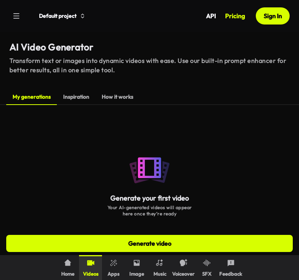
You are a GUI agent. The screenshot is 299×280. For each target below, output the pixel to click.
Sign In (273, 16)
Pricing (235, 16)
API (211, 16)
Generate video (149, 243)
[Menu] (16, 16)
